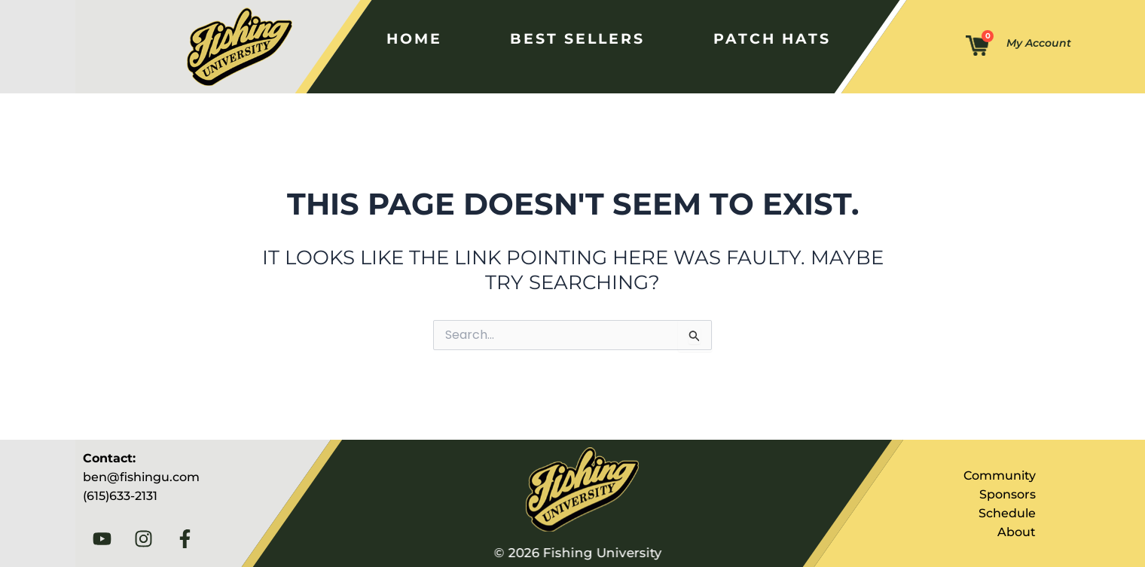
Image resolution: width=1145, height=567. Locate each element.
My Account (1038, 43)
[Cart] (977, 46)
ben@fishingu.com (141, 477)
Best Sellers (575, 38)
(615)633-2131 (120, 496)
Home (413, 38)
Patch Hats (768, 38)
